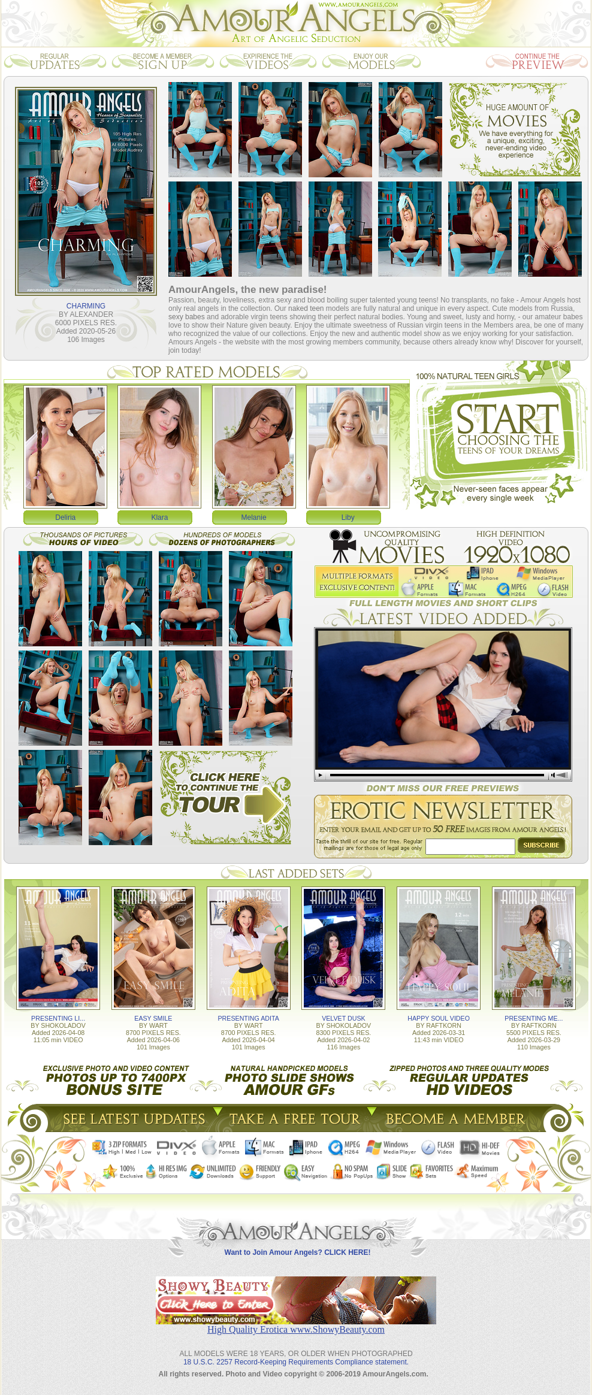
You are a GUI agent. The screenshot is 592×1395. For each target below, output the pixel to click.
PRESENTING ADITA (248, 1018)
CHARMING (86, 306)
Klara (159, 517)
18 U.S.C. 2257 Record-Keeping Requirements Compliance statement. (296, 1362)
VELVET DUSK (343, 1018)
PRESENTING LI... (58, 1018)
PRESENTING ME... (534, 1018)
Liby (348, 517)
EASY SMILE (153, 1018)
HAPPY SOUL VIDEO (438, 1018)
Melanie (254, 517)
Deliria (65, 517)
